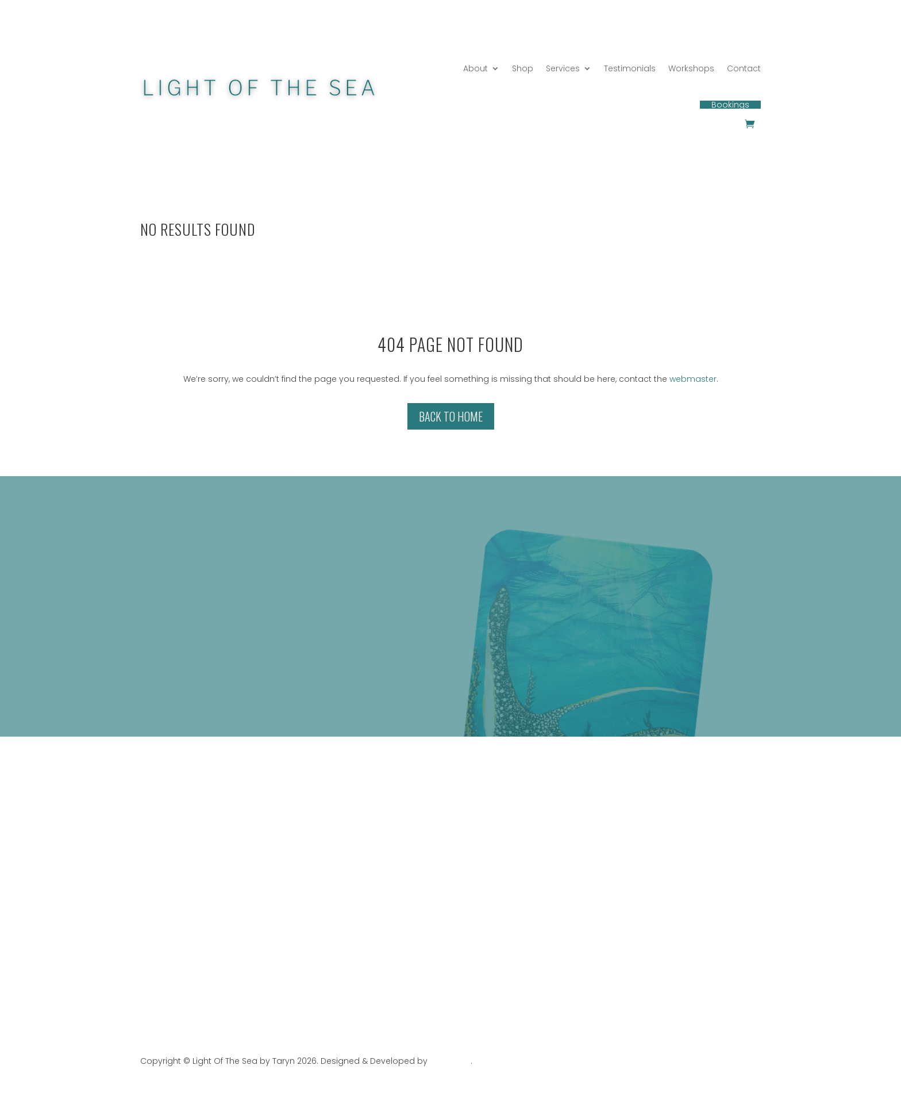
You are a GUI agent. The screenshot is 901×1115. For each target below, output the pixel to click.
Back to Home (451, 416)
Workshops (691, 68)
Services (563, 68)
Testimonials (630, 68)
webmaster (693, 379)
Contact (744, 68)
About (475, 68)
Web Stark (450, 1061)
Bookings (730, 105)
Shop (522, 68)
